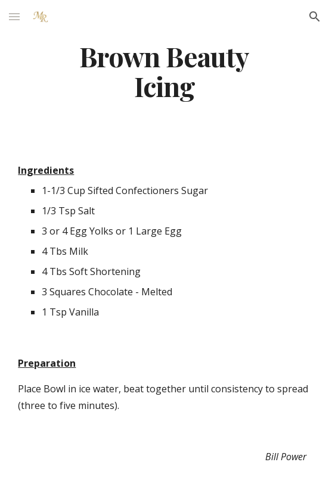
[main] (164, 71)
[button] (14, 16)
